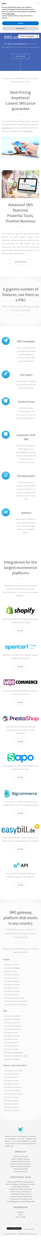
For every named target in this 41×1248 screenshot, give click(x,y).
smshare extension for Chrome (20, 1173)
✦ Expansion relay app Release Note (20, 1211)
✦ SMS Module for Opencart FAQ (20, 1206)
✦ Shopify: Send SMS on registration (20, 1201)
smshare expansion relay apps (20, 1171)
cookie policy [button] (10, 14)
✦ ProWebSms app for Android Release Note (20, 1214)
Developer (20, 1224)
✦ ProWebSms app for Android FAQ (20, 1209)
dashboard (27, 143)
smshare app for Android (20, 1168)
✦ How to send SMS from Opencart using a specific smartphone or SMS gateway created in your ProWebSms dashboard (20, 1196)
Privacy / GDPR (20, 1229)
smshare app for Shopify (20, 1181)
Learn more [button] (20, 28)
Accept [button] (20, 23)
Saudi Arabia (18, 1065)
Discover (21, 68)
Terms (20, 1227)
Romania (17, 980)
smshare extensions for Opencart (20, 1176)
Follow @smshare (29, 1241)
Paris (35, 1246)
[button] (38, 3)
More (20, 643)
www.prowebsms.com (20, 94)
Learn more (20, 274)
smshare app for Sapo (20, 1183)
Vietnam (17, 1071)
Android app (7, 140)
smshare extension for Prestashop (20, 1178)
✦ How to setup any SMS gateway (20, 1204)
